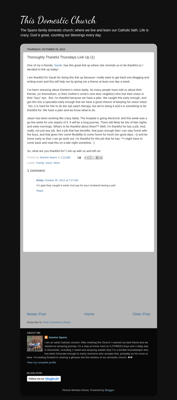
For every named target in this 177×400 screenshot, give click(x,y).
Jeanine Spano (58, 337)
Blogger (109, 390)
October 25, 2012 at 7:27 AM (61, 180)
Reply (40, 190)
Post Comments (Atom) (56, 322)
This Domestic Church (58, 20)
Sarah (58, 65)
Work (57, 162)
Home (89, 314)
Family (40, 162)
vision (48, 162)
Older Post (141, 314)
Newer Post (36, 314)
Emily (40, 180)
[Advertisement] (88, 281)
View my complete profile (41, 362)
